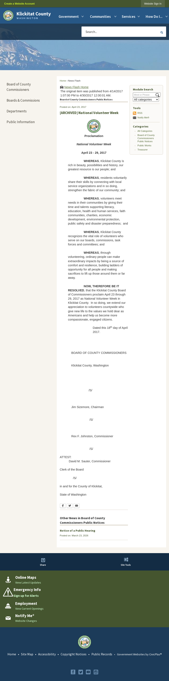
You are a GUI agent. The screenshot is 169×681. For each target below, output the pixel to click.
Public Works (144, 145)
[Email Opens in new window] (76, 506)
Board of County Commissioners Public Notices (146, 138)
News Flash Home (76, 87)
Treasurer (142, 149)
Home (63, 80)
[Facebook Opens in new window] (63, 506)
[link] (153, 3)
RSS (139, 113)
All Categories (144, 131)
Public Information (21, 122)
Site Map (27, 654)
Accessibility (47, 654)
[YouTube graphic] (88, 672)
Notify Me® (143, 117)
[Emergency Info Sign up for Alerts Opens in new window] (84, 592)
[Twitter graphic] (80, 672)
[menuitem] (69, 16)
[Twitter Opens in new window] (70, 506)
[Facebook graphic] (73, 672)
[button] (162, 32)
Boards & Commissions (23, 100)
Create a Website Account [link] (19, 3)
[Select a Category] (146, 99)
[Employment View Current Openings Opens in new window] (84, 606)
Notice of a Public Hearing (77, 530)
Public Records (101, 654)
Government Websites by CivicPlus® (139, 654)
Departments (17, 111)
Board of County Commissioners (19, 87)
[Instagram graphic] (96, 672)
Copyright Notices (73, 654)
